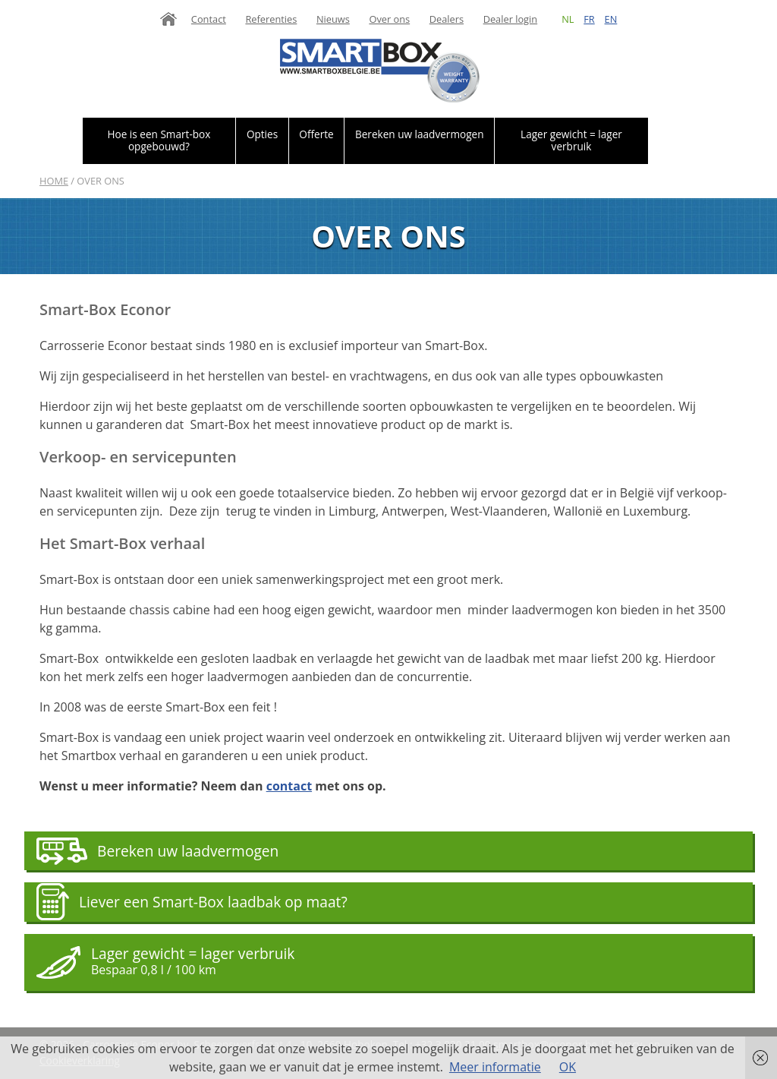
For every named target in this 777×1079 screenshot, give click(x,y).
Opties (262, 134)
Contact (208, 19)
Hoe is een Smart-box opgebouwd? (158, 140)
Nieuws (333, 19)
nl (568, 19)
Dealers (446, 19)
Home (168, 19)
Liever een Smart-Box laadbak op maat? (213, 901)
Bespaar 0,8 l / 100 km (153, 969)
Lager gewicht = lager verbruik (571, 140)
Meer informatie (495, 1066)
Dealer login (510, 19)
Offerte (316, 134)
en (611, 19)
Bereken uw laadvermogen (419, 134)
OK (567, 1066)
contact (289, 786)
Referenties (271, 19)
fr (589, 19)
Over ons (389, 19)
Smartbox (380, 71)
